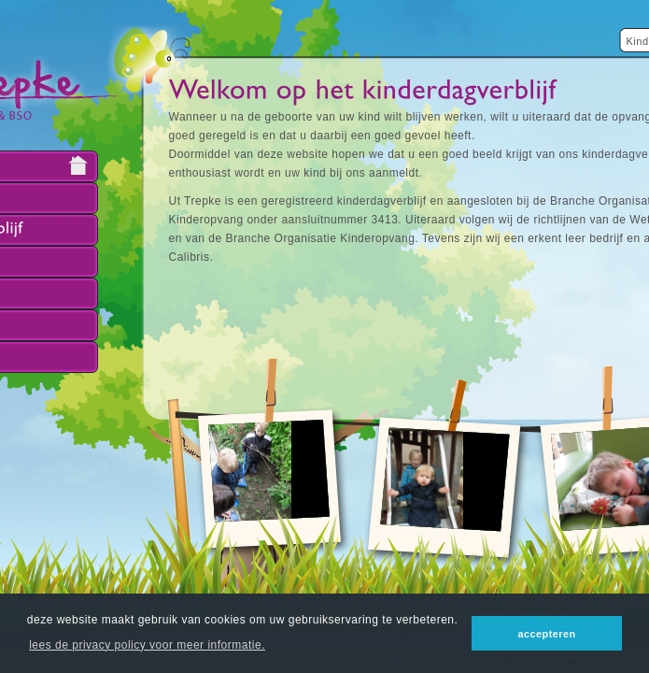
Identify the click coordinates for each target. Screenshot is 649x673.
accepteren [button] (547, 633)
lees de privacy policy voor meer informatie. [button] (147, 645)
